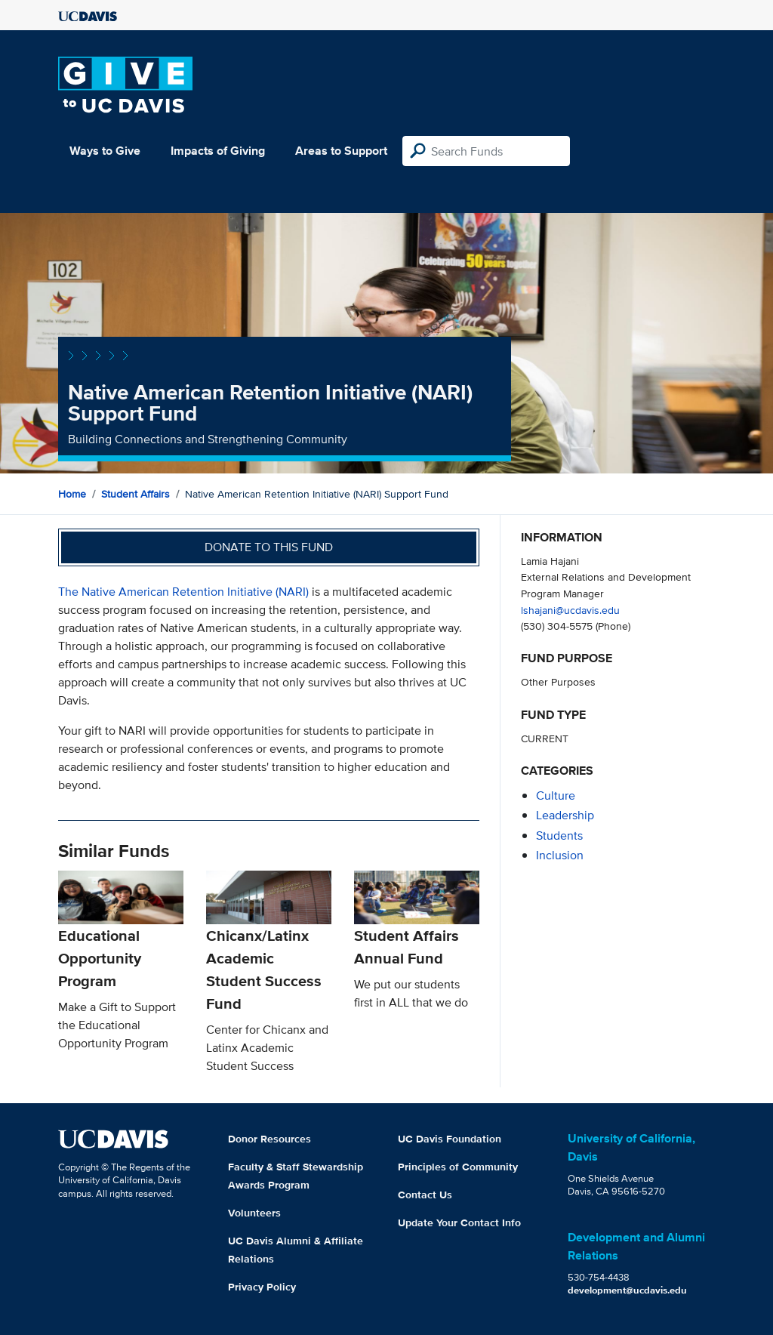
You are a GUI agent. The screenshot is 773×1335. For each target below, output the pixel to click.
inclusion (560, 855)
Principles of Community (458, 1166)
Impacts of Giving (218, 150)
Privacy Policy (262, 1286)
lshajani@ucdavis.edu (570, 610)
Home (72, 493)
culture (555, 795)
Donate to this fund (269, 547)
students (559, 835)
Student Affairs (135, 493)
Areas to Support (341, 150)
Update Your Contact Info (459, 1222)
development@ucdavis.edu (627, 1290)
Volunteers (254, 1212)
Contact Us (425, 1194)
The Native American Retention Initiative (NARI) (183, 591)
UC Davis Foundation (449, 1138)
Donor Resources (269, 1138)
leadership (565, 815)
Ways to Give (104, 150)
